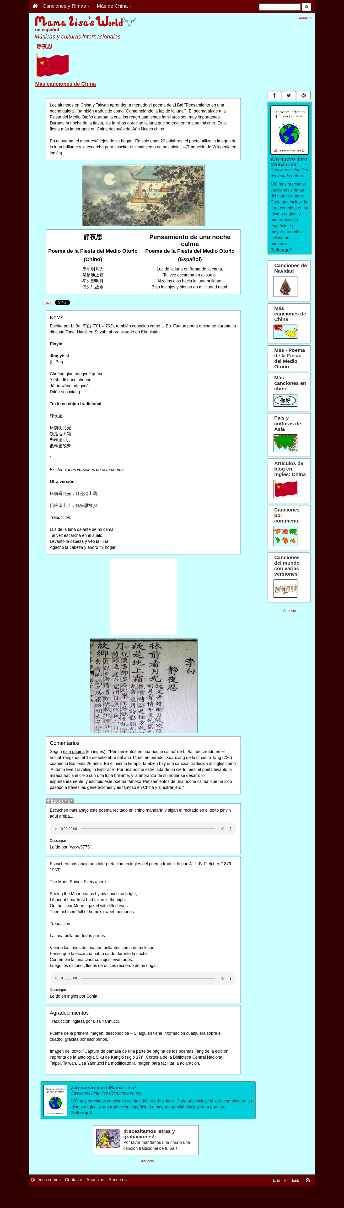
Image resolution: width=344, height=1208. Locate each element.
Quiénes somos (46, 1179)
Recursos (117, 1179)
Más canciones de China (65, 84)
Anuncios (95, 1179)
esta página (74, 751)
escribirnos (97, 1039)
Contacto (73, 1179)
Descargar (58, 841)
